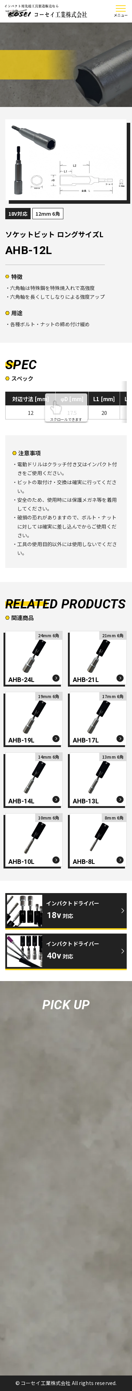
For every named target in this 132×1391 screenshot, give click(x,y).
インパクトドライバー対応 (73, 909)
